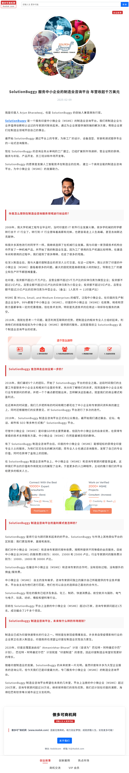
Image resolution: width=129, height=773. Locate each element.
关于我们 (64, 740)
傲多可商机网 (64, 714)
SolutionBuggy (16, 121)
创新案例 (64, 760)
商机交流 (55, 768)
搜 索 (125, 4)
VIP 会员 (74, 768)
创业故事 (45, 760)
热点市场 (83, 760)
